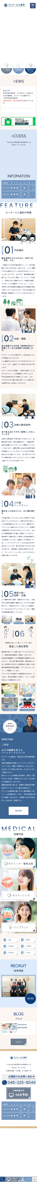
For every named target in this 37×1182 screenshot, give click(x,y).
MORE (18, 810)
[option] (18, 37)
